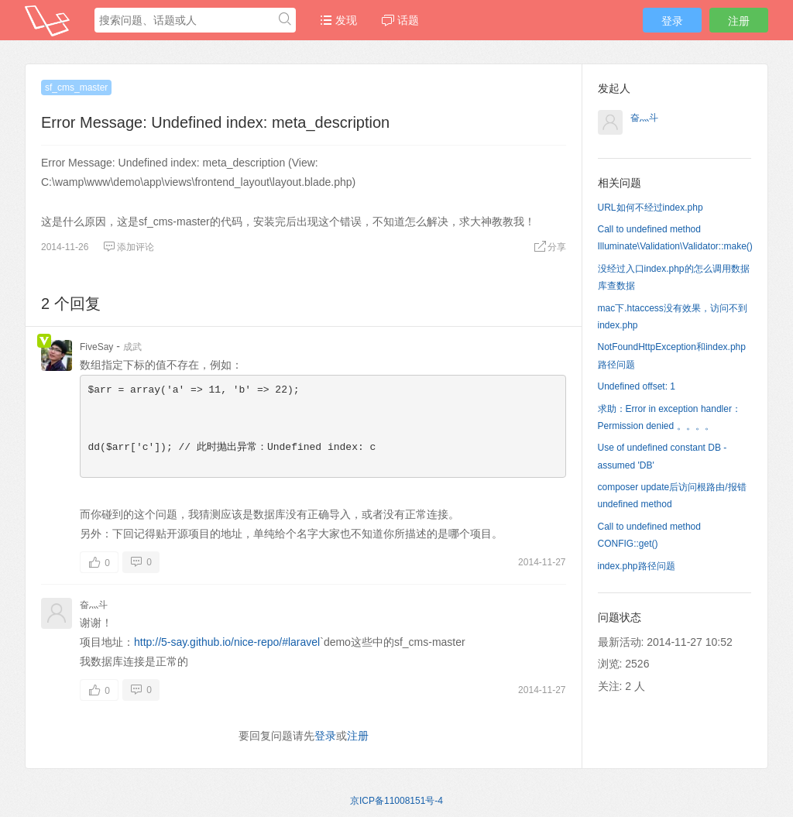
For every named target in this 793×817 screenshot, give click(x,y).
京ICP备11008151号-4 (396, 800)
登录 (672, 21)
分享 (550, 247)
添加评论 (128, 247)
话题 (400, 20)
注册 (739, 21)
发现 (338, 20)
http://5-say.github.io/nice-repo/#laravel (227, 642)
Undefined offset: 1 (637, 386)
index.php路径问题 (636, 566)
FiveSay (96, 347)
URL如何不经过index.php (650, 207)
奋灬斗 (94, 604)
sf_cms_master (76, 87)
